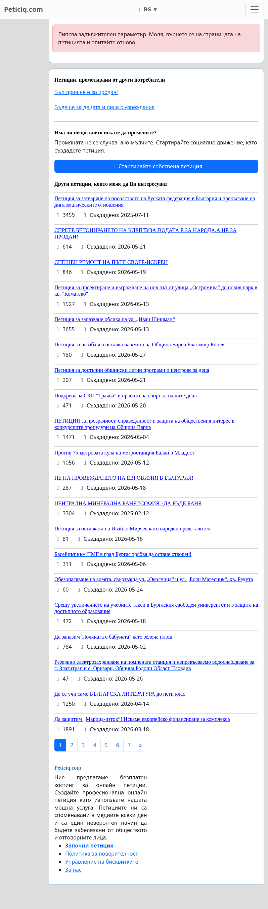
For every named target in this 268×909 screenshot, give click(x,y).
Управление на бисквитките (101, 861)
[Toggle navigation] (254, 9)
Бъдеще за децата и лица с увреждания (104, 107)
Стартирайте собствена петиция (156, 166)
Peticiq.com (23, 9)
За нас (73, 869)
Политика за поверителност (101, 853)
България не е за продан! (86, 92)
